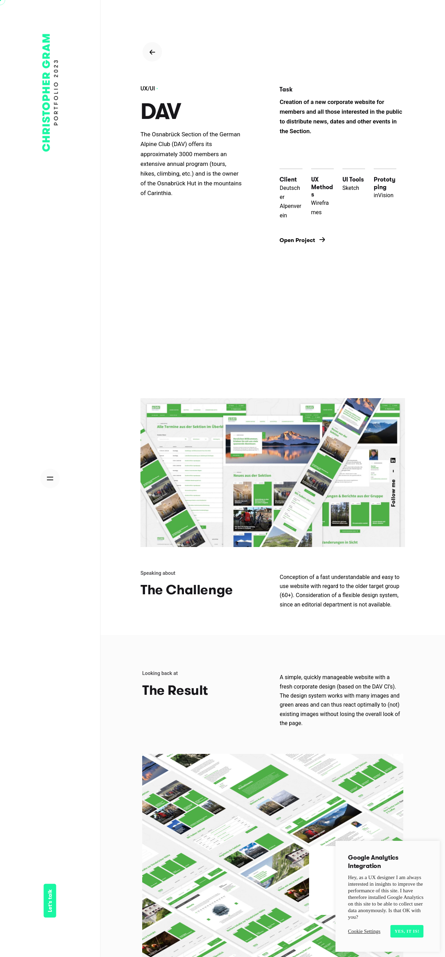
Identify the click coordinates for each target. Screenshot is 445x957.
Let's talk (50, 901)
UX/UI (147, 88)
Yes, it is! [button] (407, 931)
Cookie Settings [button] (364, 931)
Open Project (302, 240)
